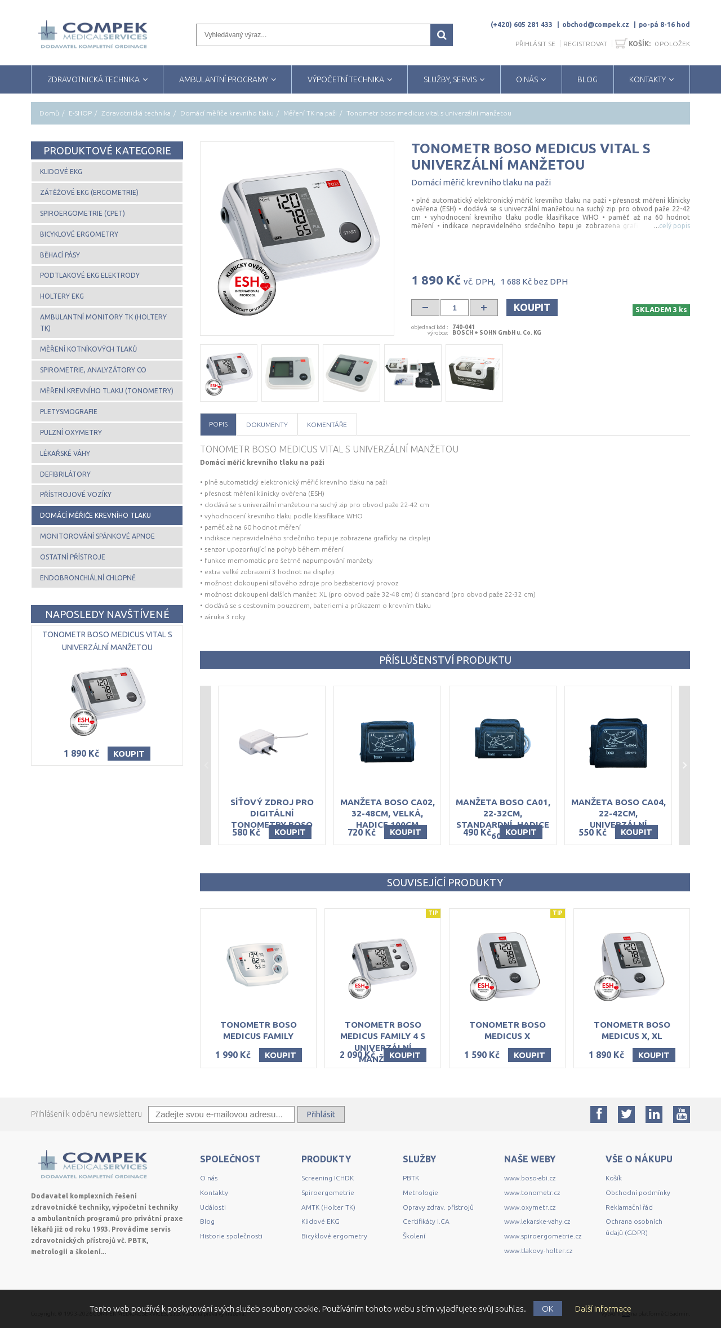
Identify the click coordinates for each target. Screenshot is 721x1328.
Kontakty (214, 1192)
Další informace (603, 1308)
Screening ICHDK (327, 1178)
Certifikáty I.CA (426, 1221)
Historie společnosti (231, 1236)
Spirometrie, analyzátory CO (93, 370)
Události (213, 1207)
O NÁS (527, 79)
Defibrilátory (65, 474)
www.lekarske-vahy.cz (537, 1221)
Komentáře (327, 424)
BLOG (587, 79)
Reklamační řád (629, 1207)
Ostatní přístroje (72, 557)
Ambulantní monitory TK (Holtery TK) (103, 322)
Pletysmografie (68, 411)
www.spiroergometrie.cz (542, 1236)
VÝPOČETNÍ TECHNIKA (346, 79)
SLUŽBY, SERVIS (450, 79)
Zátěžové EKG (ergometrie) (89, 192)
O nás (208, 1178)
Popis (218, 424)
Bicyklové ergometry (79, 234)
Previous (205, 766)
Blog (207, 1221)
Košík (614, 1178)
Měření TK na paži (310, 113)
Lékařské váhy (65, 453)
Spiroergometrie (327, 1192)
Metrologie (420, 1192)
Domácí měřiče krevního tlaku (227, 113)
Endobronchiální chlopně (88, 577)
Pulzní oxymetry (71, 432)
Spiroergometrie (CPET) (82, 213)
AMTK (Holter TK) (328, 1207)
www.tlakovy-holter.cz (538, 1250)
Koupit (532, 307)
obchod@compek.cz (595, 24)
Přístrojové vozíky (76, 494)
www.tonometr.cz (532, 1192)
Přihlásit (321, 1114)
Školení (414, 1236)
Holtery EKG (62, 296)
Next (684, 766)
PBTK (411, 1178)
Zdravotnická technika (136, 113)
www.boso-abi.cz (529, 1178)
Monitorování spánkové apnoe (97, 536)
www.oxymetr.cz (529, 1207)
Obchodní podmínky (638, 1192)
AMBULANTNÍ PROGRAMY (223, 79)
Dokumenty (267, 424)
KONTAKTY (647, 79)
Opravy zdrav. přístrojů (438, 1207)
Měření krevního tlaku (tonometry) (106, 390)
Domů (49, 113)
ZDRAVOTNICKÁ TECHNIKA (93, 79)
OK (548, 1308)
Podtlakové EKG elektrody (90, 275)
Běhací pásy (60, 255)
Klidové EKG (61, 171)
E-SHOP (80, 113)
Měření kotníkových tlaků (88, 349)
